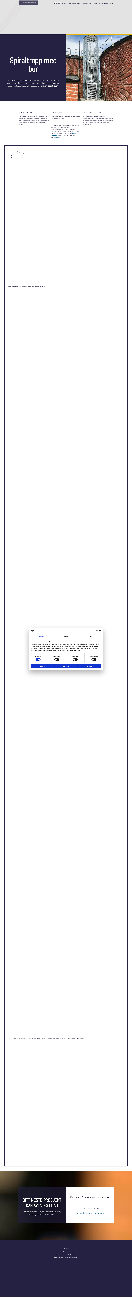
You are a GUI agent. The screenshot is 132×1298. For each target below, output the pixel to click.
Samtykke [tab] (41, 636)
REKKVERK (63, 3)
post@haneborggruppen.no (90, 1212)
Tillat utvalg (66, 666)
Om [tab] (91, 636)
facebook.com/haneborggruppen (68, 1258)
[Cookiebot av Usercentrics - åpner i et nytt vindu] (94, 631)
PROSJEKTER (92, 3)
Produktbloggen (108, 3)
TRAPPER (56, 3)
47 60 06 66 (67, 1249)
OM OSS (100, 3)
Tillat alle (89, 666)
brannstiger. (57, 137)
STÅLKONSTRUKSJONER (74, 3)
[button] (28, 2)
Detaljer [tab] (66, 636)
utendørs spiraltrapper (49, 86)
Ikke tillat (42, 666)
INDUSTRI (85, 3)
